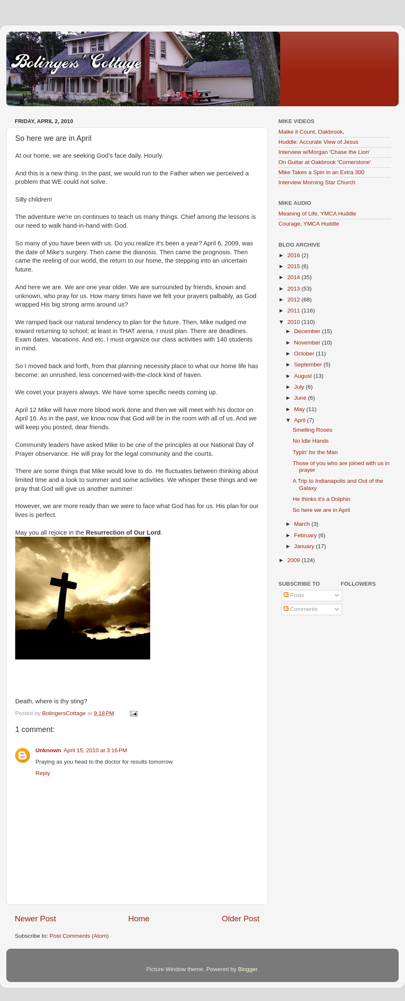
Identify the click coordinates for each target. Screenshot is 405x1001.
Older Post (240, 918)
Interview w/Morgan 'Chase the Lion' (324, 152)
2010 (294, 322)
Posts (294, 595)
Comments (301, 609)
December (308, 331)
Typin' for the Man (315, 452)
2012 (294, 299)
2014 (294, 277)
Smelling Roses (312, 430)
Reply (42, 773)
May (300, 409)
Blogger (247, 969)
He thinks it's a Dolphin (322, 499)
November (308, 342)
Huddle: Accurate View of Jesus (318, 142)
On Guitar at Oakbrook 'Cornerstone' (324, 162)
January (305, 546)
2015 (294, 266)
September (309, 364)
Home (138, 918)
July (300, 387)
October (305, 353)
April (300, 420)
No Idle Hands (311, 441)
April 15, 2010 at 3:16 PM (95, 750)
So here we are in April (321, 510)
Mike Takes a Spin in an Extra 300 (321, 172)
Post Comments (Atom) (79, 936)
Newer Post (35, 918)
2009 (294, 560)
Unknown (48, 750)
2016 (294, 255)
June (301, 398)
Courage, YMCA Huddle (308, 224)
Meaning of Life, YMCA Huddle (317, 213)
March (302, 524)
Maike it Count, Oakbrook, (311, 132)
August (303, 376)
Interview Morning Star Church (316, 182)
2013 (294, 288)
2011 (294, 310)
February (306, 535)
